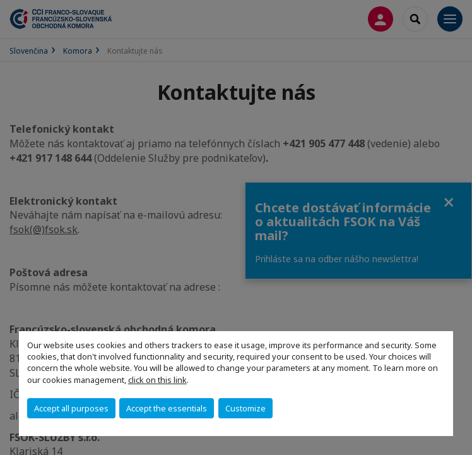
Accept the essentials (166, 408)
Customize (245, 408)
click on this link (157, 379)
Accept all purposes (71, 408)
